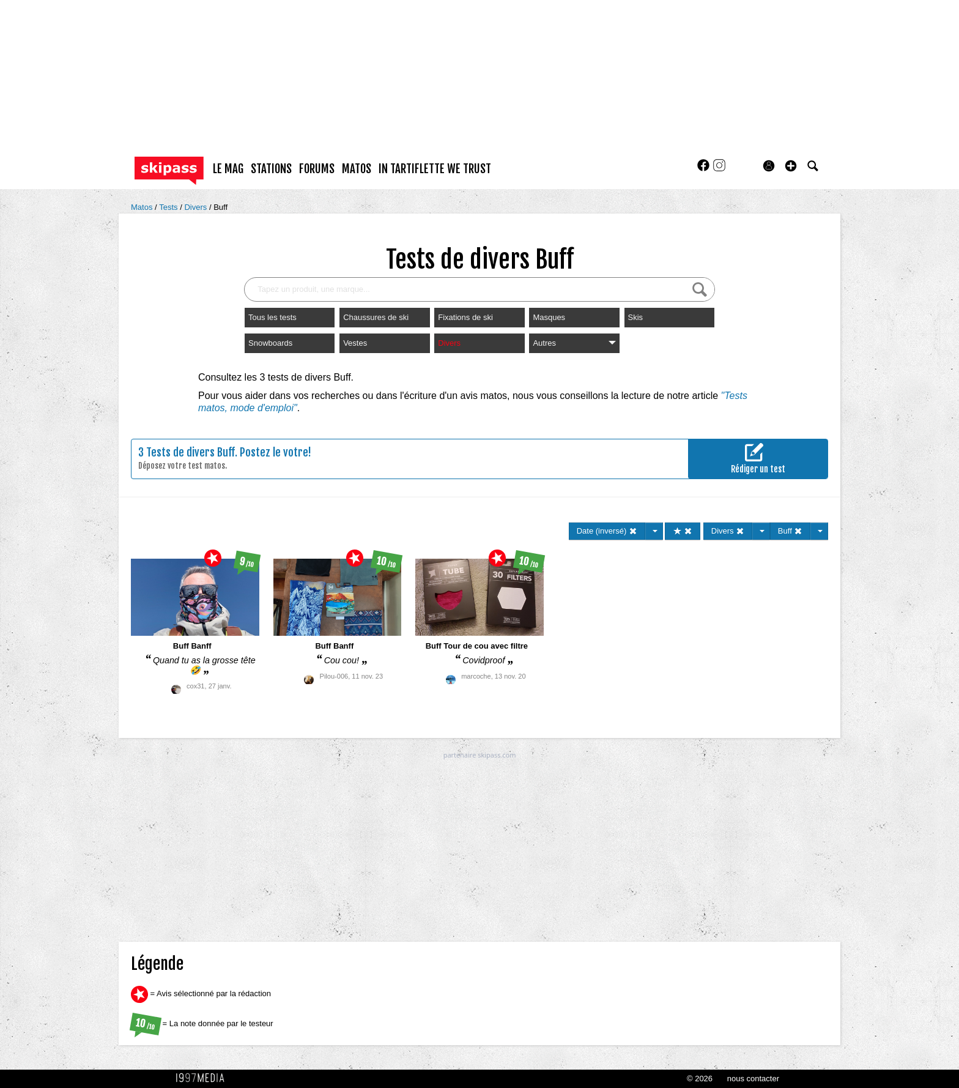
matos (356, 169)
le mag (228, 169)
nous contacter (753, 1078)
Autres (574, 343)
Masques (549, 317)
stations (271, 169)
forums (317, 169)
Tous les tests (272, 317)
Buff (220, 207)
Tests (169, 207)
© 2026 (700, 1078)
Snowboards (270, 343)
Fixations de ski (465, 317)
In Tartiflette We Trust (435, 169)
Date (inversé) (607, 530)
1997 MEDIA (204, 1078)
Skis (635, 317)
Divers (196, 207)
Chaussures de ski (376, 317)
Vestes (355, 343)
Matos (143, 207)
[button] (791, 166)
